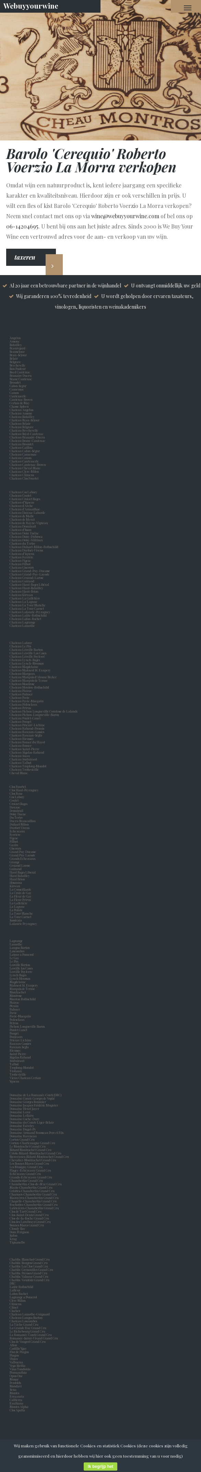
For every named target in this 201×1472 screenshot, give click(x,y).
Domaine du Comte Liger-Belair (32, 1122)
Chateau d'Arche (21, 506)
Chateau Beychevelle (24, 430)
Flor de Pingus (20, 1352)
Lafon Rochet (19, 1293)
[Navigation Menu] (187, 7)
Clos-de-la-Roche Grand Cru (29, 1218)
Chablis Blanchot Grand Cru (30, 1259)
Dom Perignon (19, 1232)
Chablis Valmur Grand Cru (29, 1276)
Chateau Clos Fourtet (24, 478)
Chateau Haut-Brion (24, 591)
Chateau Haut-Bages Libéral (29, 584)
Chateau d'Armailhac (25, 509)
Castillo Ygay (18, 1348)
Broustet (16, 382)
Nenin (14, 1006)
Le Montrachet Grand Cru (28, 1146)
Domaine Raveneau (23, 1136)
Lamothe (17, 944)
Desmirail (17, 810)
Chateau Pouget (20, 721)
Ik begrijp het (101, 1466)
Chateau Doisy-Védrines (26, 540)
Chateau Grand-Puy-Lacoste (29, 574)
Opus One (17, 1376)
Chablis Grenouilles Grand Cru (31, 1269)
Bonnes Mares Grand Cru (27, 1225)
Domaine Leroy (20, 1112)
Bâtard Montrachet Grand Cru (30, 1150)
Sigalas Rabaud (21, 1057)
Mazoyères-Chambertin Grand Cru (34, 1198)
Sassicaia (16, 920)
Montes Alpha (19, 1407)
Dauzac (15, 807)
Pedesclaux (18, 1019)
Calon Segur (19, 386)
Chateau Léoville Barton (26, 649)
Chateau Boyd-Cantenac (27, 434)
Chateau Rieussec (22, 739)
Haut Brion (18, 879)
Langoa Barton (20, 947)
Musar (15, 1379)
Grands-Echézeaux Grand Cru (31, 1177)
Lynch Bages (18, 975)
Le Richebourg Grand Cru (27, 1331)
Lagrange (17, 941)
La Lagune (18, 906)
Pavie (13, 1013)
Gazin (15, 845)
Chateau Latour (21, 643)
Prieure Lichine (21, 1040)
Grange (15, 862)
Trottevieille (18, 1074)
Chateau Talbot (20, 762)
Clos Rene (17, 793)
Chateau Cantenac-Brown (28, 464)
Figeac (14, 838)
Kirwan (16, 886)
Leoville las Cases (22, 968)
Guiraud (16, 869)
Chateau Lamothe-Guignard (30, 1314)
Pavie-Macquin (21, 1016)
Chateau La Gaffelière (25, 598)
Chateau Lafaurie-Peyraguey (30, 612)
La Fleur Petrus (21, 900)
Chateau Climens (22, 475)
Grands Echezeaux (23, 858)
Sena (13, 1389)
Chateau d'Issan (21, 530)
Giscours (16, 848)
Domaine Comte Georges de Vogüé (32, 1098)
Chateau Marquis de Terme (29, 680)
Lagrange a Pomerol (24, 1297)
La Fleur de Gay (21, 896)
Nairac (15, 1002)
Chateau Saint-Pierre (24, 749)
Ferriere (16, 834)
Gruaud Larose (21, 865)
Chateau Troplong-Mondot (28, 766)
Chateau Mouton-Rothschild (29, 687)
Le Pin (15, 961)
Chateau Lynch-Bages (25, 660)
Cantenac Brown (22, 399)
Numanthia (18, 1372)
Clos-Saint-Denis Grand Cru (29, 1215)
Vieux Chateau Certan (26, 1078)
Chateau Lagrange (22, 622)
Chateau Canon (21, 458)
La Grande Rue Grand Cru (28, 1328)
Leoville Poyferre (21, 971)
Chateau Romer (21, 745)
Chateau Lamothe (22, 625)
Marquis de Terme (23, 989)
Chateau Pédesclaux (23, 704)
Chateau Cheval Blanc (25, 468)
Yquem (14, 1081)
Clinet (15, 1307)
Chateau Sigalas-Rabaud (27, 752)
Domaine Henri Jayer (24, 1108)
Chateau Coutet (20, 495)
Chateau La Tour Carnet (27, 608)
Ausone (15, 341)
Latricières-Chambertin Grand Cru (34, 1208)
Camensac (17, 389)
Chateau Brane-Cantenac (27, 440)
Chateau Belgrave (22, 427)
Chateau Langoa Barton (26, 1317)
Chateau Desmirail (23, 526)
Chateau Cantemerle (24, 461)
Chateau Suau (20, 756)
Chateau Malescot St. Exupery (30, 670)
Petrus (15, 1023)
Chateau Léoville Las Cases (28, 653)
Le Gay (15, 958)
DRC (13, 1283)
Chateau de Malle (22, 516)
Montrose (16, 995)
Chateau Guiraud (22, 581)
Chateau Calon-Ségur (25, 451)
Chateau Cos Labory (23, 492)
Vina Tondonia (20, 1369)
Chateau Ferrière (21, 557)
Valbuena (17, 1362)
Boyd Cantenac (21, 372)
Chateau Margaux (23, 673)
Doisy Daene (18, 814)
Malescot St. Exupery (24, 985)
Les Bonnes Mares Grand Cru (29, 1163)
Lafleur (16, 1290)
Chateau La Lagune (23, 601)
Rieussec (16, 1050)
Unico (14, 1359)
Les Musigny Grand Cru (26, 1167)
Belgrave (16, 362)
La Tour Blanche (22, 913)
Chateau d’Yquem (22, 502)
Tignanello (17, 1242)
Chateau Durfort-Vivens (26, 550)
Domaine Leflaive (22, 1115)
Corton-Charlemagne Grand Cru (32, 1143)
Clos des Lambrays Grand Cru (30, 1222)
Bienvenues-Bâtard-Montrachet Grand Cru (39, 1156)
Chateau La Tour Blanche (28, 605)
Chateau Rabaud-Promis (27, 728)
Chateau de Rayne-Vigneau (29, 523)
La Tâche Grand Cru (24, 1324)
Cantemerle (18, 396)
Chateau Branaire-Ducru (27, 437)
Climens (16, 1304)
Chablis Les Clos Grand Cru (29, 1266)
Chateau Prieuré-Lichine (27, 725)
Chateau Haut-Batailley (26, 588)
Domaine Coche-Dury (25, 1119)
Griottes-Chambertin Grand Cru (32, 1191)
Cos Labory (18, 797)
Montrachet (18, 992)
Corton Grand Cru (22, 1139)
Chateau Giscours (22, 567)
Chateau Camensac (23, 454)
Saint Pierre (18, 1054)
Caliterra (16, 1400)
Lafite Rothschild (21, 1287)
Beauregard (18, 348)
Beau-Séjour (18, 355)
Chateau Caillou (21, 447)
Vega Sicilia (18, 1365)
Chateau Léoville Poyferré (27, 656)
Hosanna (16, 882)
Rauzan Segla (20, 1047)
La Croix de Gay (21, 893)
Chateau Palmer (21, 694)
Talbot (15, 1064)
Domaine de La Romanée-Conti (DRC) (35, 1095)
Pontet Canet (19, 1030)
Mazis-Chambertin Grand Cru (31, 1187)
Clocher (16, 1311)
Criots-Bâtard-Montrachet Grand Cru (35, 1153)
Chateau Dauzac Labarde (27, 512)
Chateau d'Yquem (22, 554)
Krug (13, 1239)
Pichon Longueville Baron (28, 1026)
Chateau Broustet (22, 444)
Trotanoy (17, 1071)
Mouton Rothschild (23, 999)
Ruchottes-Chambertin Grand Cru (34, 1204)
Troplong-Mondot (22, 1067)
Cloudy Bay (17, 1228)
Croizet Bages (19, 804)
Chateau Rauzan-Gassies (27, 732)
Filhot (14, 841)
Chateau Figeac (20, 560)
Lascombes (18, 951)
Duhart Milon (20, 824)
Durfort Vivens (20, 828)
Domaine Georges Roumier (28, 1102)
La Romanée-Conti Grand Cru (31, 1335)
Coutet (15, 800)
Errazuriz (17, 1396)
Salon (13, 1235)
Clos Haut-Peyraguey (24, 790)
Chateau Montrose (22, 684)
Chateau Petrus (21, 708)
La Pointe (17, 910)
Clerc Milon (18, 1300)
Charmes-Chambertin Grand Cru (33, 1194)
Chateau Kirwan (21, 595)
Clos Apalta (17, 1410)
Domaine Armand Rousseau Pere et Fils (36, 1132)
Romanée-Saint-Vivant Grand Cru (34, 1338)
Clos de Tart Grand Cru (26, 1211)
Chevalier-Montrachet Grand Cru (33, 1160)
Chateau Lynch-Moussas (27, 663)
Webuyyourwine (30, 5)
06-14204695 (22, 226)
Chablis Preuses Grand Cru (28, 1273)
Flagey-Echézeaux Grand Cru (30, 1170)
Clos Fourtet (18, 786)
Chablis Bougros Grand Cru (29, 1263)
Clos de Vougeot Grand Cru (28, 1341)
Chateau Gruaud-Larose (27, 578)
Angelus (15, 338)
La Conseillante (21, 889)
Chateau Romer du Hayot (27, 742)
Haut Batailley (20, 876)
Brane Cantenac (21, 379)
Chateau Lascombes (23, 1321)
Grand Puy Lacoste (23, 855)
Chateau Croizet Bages (25, 499)
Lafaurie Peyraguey (24, 923)
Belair (14, 358)
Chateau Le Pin (21, 646)
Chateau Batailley (22, 417)
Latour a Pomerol (22, 954)
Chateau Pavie (19, 697)
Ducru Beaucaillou (23, 821)
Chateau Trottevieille (24, 769)
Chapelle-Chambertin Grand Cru (33, 1201)
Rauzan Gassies (21, 1043)
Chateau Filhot (20, 564)
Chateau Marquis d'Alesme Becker (33, 677)
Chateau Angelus (21, 410)
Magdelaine (18, 982)
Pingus (14, 1355)
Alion (14, 1345)
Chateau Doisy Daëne (24, 533)
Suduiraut (18, 1061)
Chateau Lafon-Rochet (25, 619)
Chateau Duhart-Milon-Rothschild (34, 547)
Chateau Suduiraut (23, 759)
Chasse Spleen (19, 406)
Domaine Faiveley (22, 1126)
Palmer (15, 1009)
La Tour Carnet (21, 917)
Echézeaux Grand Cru (25, 1174)
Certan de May (20, 403)
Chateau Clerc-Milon (24, 471)
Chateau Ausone (21, 413)
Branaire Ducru (21, 375)
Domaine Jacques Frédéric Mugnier (34, 1105)
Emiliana (16, 1403)
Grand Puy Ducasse (23, 852)
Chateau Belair (20, 423)
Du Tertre (17, 817)
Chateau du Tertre (22, 543)
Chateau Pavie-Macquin (27, 701)
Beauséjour (17, 351)
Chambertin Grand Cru (26, 1180)
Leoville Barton (21, 965)
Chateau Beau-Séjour (24, 420)
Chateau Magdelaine (24, 667)
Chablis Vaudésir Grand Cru (29, 1280)
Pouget (15, 1033)
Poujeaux (17, 1037)
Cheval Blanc (19, 773)
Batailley (16, 345)
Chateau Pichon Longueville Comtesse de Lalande (44, 711)
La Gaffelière (18, 903)
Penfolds (15, 1383)
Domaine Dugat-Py (23, 1129)
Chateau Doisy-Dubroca (26, 536)
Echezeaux (18, 831)
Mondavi (16, 1386)
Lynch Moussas (21, 978)
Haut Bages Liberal (23, 872)
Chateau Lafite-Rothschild (28, 615)
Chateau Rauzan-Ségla (26, 735)
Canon (14, 393)
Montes (14, 1393)
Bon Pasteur (18, 369)
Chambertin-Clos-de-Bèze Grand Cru (36, 1184)
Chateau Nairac (21, 691)
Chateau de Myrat (22, 519)
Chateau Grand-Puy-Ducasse (30, 571)
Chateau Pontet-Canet (25, 718)
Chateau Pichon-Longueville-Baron (34, 715)
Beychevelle (18, 365)
